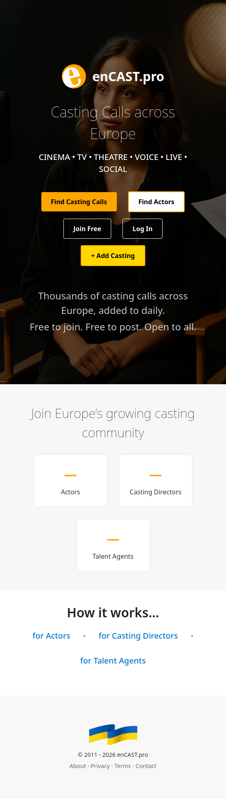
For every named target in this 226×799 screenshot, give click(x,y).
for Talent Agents (113, 660)
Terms (122, 766)
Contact (146, 766)
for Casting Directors (138, 635)
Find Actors (156, 201)
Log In (142, 228)
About (77, 766)
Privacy (100, 766)
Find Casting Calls (79, 201)
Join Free (87, 228)
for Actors (51, 635)
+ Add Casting (113, 255)
